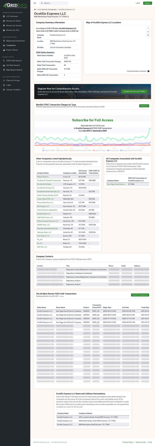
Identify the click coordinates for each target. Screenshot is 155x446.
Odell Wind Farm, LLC (45, 217)
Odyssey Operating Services (47, 228)
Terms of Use (141, 442)
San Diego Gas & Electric (116, 184)
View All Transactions (140, 295)
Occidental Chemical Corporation (49, 180)
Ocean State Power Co (45, 202)
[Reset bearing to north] (148, 35)
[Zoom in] (148, 28)
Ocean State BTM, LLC (45, 199)
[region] (15, 227)
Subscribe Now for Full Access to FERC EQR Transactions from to (93, 125)
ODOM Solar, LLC (43, 225)
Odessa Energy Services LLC (47, 221)
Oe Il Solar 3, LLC (43, 236)
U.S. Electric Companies (47, 9)
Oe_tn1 (39, 243)
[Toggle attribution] (148, 71)
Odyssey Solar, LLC (44, 232)
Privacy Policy (128, 442)
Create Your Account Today (134, 91)
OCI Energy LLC (43, 206)
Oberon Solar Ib (43, 177)
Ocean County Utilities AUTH (47, 195)
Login (138, 3)
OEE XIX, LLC (42, 247)
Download (144, 106)
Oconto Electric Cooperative (47, 210)
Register (148, 3)
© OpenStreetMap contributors (137, 71)
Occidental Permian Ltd (45, 188)
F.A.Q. (150, 442)
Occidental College (44, 184)
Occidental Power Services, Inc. (48, 191)
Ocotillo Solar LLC (43, 214)
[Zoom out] (148, 32)
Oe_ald (39, 239)
